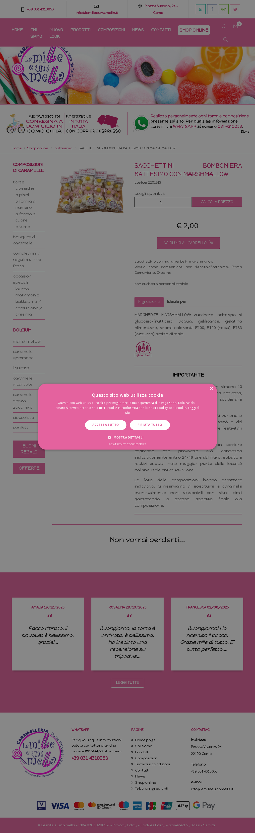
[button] (127, 437)
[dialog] (127, 416)
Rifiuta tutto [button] (149, 425)
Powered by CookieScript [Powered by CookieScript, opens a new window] (127, 444)
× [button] (211, 389)
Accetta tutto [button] (105, 425)
